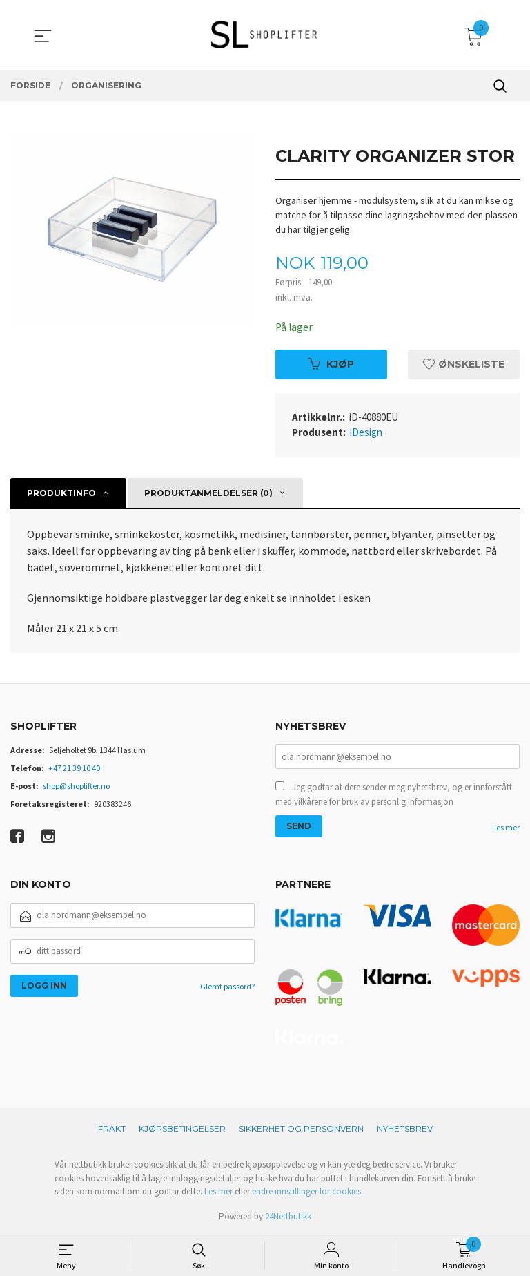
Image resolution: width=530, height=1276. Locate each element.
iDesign (366, 432)
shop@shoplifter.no (76, 786)
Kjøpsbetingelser (182, 1129)
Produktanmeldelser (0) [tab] (208, 493)
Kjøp (331, 364)
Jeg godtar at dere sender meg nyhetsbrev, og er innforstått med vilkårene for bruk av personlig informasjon (393, 796)
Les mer (506, 829)
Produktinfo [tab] (61, 493)
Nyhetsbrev (405, 1129)
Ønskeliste (463, 364)
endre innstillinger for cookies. (307, 1192)
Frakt (112, 1129)
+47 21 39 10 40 (74, 768)
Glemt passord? (227, 986)
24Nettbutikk (288, 1216)
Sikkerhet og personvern (301, 1129)
